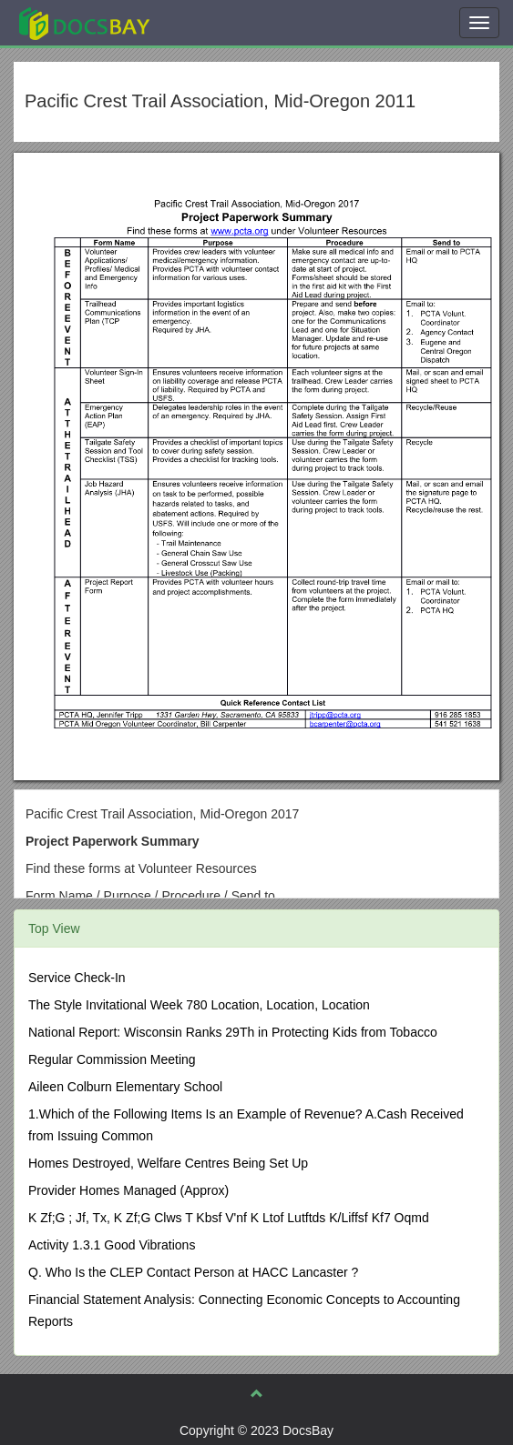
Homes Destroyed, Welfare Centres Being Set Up (168, 1163)
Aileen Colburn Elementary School (125, 1086)
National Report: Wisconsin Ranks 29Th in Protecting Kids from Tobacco (232, 1032)
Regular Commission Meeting (112, 1059)
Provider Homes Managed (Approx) (128, 1190)
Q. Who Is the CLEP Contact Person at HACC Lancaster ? (193, 1272)
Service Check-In (77, 977)
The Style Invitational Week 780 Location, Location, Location (199, 1005)
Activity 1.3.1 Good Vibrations (111, 1245)
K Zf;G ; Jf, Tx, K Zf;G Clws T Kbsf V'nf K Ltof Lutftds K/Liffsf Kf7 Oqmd (228, 1217)
